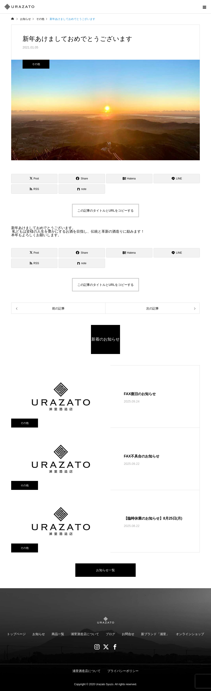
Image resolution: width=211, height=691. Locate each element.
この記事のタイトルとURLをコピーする (105, 210)
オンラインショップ (190, 634)
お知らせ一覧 (105, 570)
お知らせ (38, 634)
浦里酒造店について (85, 634)
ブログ (110, 634)
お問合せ (128, 634)
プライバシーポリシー (123, 671)
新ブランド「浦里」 (155, 634)
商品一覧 (58, 634)
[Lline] (177, 178)
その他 (36, 64)
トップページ (16, 634)
